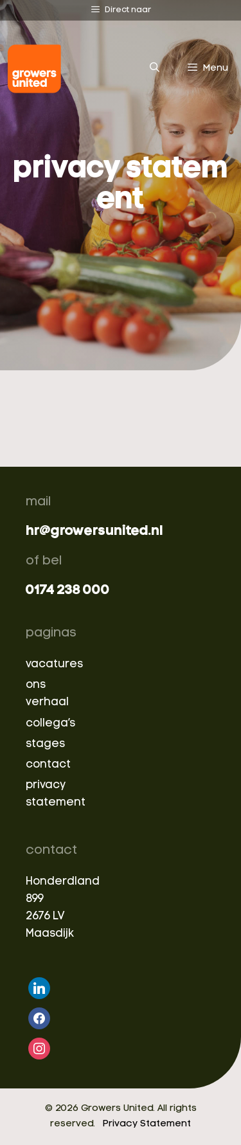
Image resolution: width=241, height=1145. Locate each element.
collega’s (50, 723)
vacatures (54, 664)
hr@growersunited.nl (94, 531)
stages (45, 744)
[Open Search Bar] (154, 69)
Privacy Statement (147, 1124)
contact (48, 764)
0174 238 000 (68, 590)
